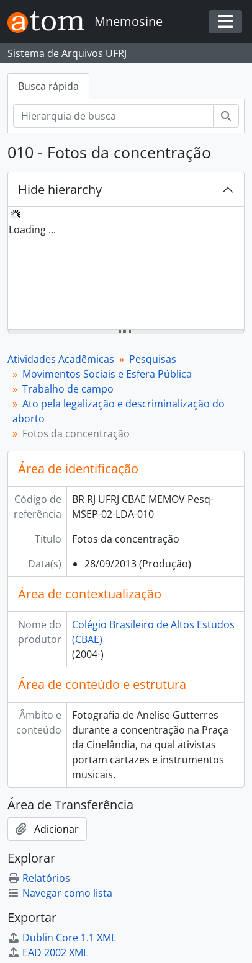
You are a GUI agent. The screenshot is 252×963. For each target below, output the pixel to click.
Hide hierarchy (60, 189)
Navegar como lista (59, 893)
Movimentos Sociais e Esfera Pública (107, 374)
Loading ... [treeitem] (32, 229)
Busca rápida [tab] (48, 86)
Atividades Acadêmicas (60, 359)
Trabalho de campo (68, 389)
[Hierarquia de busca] (113, 116)
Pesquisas (152, 359)
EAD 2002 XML (47, 952)
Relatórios (38, 878)
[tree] (126, 269)
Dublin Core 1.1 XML (61, 937)
